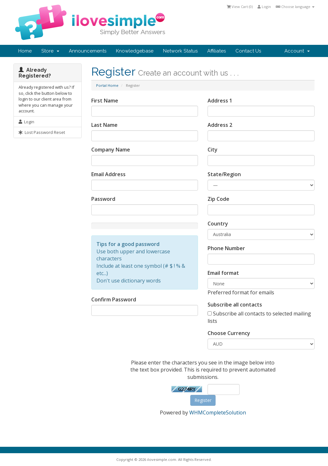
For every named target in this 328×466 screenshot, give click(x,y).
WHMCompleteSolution (217, 412)
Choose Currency (229, 333)
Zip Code (218, 198)
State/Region (224, 174)
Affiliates (216, 51)
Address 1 (220, 100)
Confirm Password (113, 299)
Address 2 (220, 124)
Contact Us (248, 51)
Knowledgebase (134, 51)
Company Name (110, 149)
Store (50, 51)
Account (297, 51)
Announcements (87, 51)
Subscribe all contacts (235, 304)
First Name (104, 100)
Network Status (180, 51)
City (212, 149)
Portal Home (107, 85)
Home (25, 51)
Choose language (295, 6)
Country (218, 223)
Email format (223, 272)
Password (103, 198)
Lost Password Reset (42, 132)
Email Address (108, 174)
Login (264, 6)
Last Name (104, 124)
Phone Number (226, 248)
